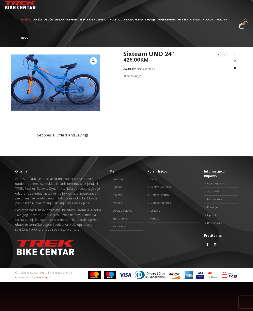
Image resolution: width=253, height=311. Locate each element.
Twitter (221, 149)
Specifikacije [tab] (132, 76)
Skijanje (150, 19)
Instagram (215, 245)
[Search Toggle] (246, 20)
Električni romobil (93, 19)
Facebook (235, 54)
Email (235, 68)
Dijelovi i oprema (66, 19)
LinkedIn (235, 61)
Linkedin (234, 149)
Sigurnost (213, 191)
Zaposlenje (120, 226)
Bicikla (26, 19)
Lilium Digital (43, 277)
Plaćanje (212, 207)
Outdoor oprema (130, 19)
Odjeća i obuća (43, 19)
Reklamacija (214, 223)
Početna (118, 179)
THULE (112, 19)
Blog (24, 37)
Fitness (183, 19)
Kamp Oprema (166, 19)
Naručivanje (214, 199)
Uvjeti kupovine (216, 183)
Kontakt (223, 19)
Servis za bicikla (122, 210)
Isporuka (212, 215)
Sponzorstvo (120, 218)
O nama (195, 19)
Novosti (208, 19)
